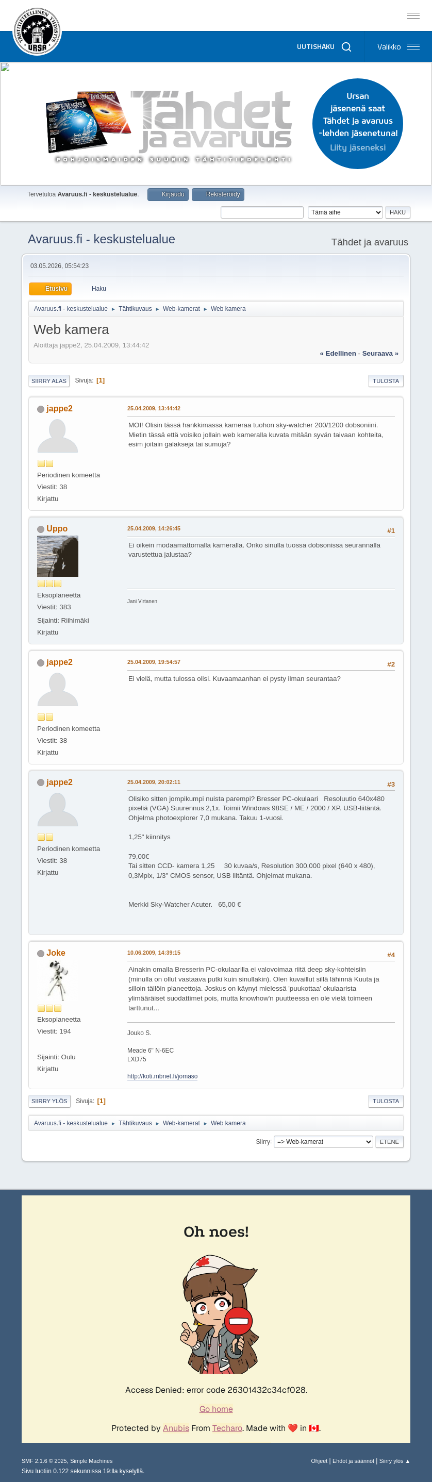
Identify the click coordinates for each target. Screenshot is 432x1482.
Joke (55, 952)
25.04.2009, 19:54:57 (153, 662)
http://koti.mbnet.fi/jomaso (162, 1076)
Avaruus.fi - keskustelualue (101, 239)
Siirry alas (49, 381)
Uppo (57, 528)
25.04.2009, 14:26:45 (153, 528)
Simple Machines (91, 1461)
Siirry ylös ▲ (394, 1461)
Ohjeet (319, 1461)
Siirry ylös (49, 1101)
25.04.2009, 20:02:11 (153, 782)
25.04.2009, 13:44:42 (153, 408)
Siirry (263, 1141)
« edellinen (338, 353)
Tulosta (386, 381)
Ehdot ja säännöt (353, 1461)
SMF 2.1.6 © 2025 (44, 1461)
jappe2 (59, 408)
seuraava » (380, 353)
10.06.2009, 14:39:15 (153, 953)
